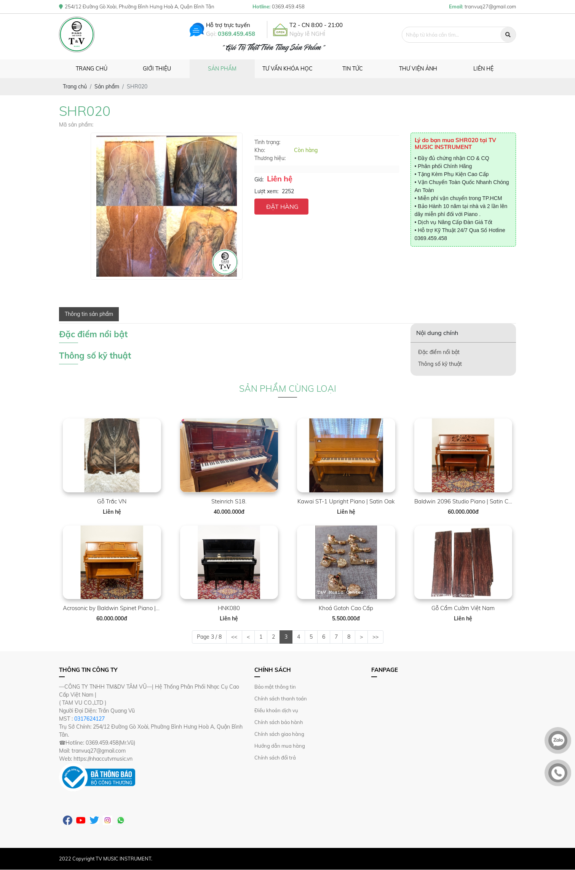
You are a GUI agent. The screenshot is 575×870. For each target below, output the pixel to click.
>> (375, 636)
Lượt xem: (266, 191)
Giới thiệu (157, 68)
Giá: (259, 179)
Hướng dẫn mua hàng (279, 746)
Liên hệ (483, 68)
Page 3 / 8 (209, 636)
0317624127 (89, 718)
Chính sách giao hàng (279, 734)
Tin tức (352, 68)
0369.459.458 (239, 33)
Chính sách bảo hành (278, 722)
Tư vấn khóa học (287, 68)
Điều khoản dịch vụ (276, 710)
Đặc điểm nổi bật (439, 352)
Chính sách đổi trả (275, 758)
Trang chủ (91, 68)
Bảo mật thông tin (275, 687)
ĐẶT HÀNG (282, 206)
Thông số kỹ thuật (440, 363)
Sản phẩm (222, 68)
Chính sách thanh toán (280, 698)
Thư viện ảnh (418, 68)
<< (234, 636)
